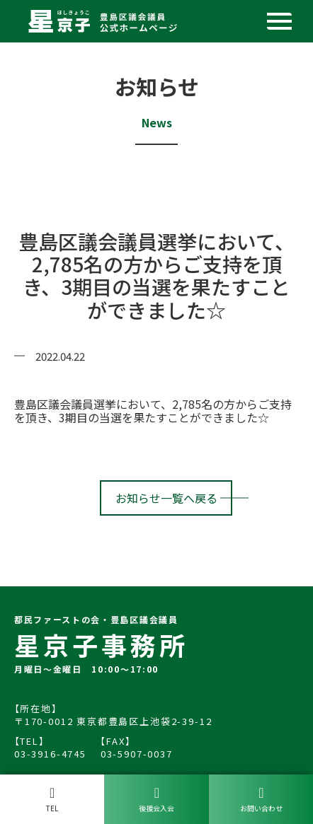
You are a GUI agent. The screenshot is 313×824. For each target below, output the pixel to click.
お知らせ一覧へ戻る (166, 497)
